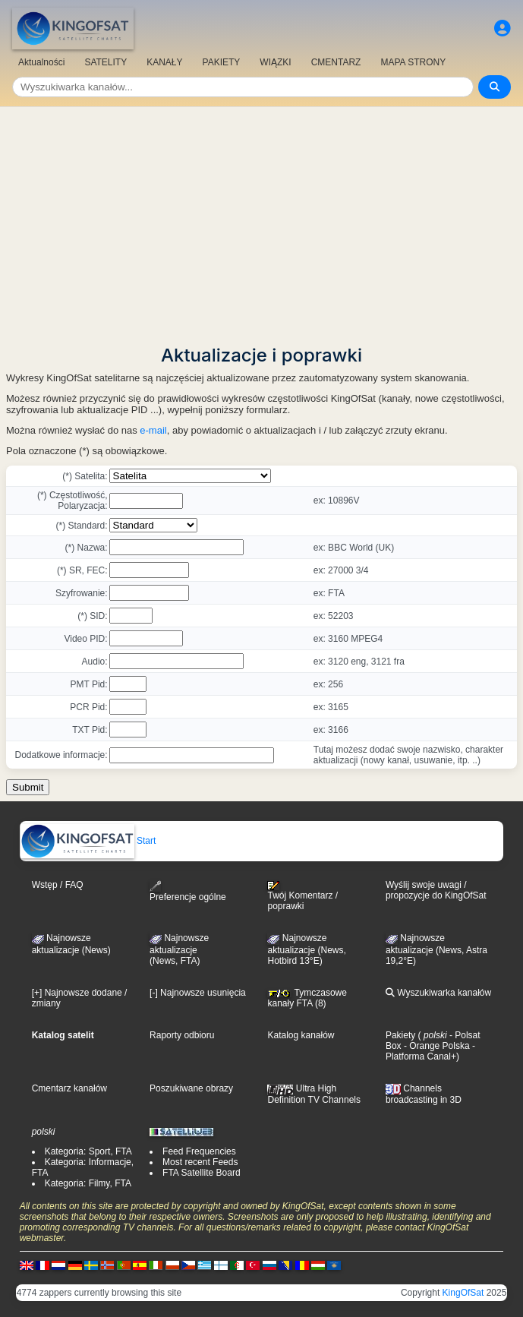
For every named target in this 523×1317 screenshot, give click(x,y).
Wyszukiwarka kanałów (438, 992)
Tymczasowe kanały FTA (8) (306, 998)
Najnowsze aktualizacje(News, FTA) (179, 949)
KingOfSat (463, 1292)
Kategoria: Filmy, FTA (88, 1183)
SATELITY (105, 62)
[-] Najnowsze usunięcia (198, 992)
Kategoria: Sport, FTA (88, 1151)
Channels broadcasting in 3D (424, 1094)
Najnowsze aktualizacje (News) (71, 944)
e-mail (153, 430)
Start (88, 840)
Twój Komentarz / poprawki (302, 896)
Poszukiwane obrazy (191, 1088)
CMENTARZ (336, 62)
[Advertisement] (261, 221)
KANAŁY (164, 62)
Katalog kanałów (300, 1035)
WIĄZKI (275, 62)
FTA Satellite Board (201, 1172)
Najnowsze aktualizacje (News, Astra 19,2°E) (436, 949)
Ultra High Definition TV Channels (314, 1093)
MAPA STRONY (413, 62)
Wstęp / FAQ (57, 885)
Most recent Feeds (200, 1162)
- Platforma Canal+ (430, 1051)
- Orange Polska (436, 1046)
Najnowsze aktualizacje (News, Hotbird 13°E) (306, 949)
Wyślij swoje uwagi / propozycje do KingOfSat (436, 890)
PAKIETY (222, 62)
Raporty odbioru (182, 1035)
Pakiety (400, 1035)
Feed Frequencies (199, 1151)
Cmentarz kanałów (69, 1088)
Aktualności (41, 62)
